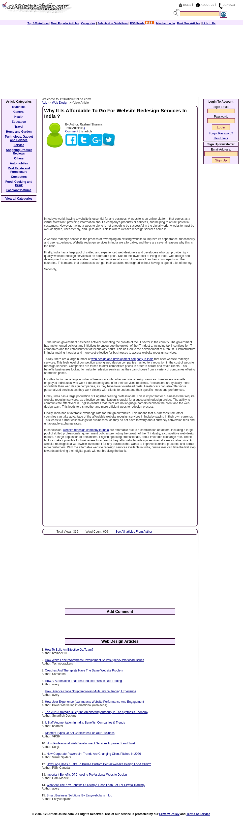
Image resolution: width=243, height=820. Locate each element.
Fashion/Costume (18, 190)
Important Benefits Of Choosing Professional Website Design (87, 774)
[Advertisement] (121, 60)
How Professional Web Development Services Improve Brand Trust (91, 743)
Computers (19, 177)
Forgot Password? (221, 133)
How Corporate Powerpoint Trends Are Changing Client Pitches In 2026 (94, 754)
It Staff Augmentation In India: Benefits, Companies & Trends (85, 722)
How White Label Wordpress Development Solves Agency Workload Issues (94, 660)
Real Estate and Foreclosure (19, 170)
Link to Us (208, 23)
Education (19, 121)
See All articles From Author (134, 531)
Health (19, 117)
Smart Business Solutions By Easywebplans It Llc (79, 795)
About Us (207, 4)
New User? (220, 138)
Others (19, 158)
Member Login (165, 23)
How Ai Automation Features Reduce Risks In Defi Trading (83, 681)
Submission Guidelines (112, 23)
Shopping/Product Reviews (19, 151)
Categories (88, 23)
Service (19, 145)
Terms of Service (198, 814)
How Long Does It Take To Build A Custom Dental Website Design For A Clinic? (99, 764)
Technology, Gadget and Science (19, 138)
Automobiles (19, 163)
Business (18, 107)
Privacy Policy (169, 814)
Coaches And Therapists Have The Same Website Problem (84, 670)
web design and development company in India (122, 359)
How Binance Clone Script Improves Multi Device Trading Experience (90, 691)
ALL (44, 102)
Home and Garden (18, 131)
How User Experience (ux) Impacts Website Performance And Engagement (94, 701)
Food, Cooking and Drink (18, 183)
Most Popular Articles (65, 23)
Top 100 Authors (38, 23)
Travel (19, 126)
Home (187, 4)
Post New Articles (188, 23)
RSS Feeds (142, 23)
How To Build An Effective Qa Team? (69, 649)
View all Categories (18, 198)
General (19, 112)
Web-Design (60, 102)
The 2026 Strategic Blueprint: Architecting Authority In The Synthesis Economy (96, 712)
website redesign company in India (86, 430)
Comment (71, 131)
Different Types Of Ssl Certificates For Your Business (79, 733)
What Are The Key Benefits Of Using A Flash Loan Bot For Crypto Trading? (96, 785)
